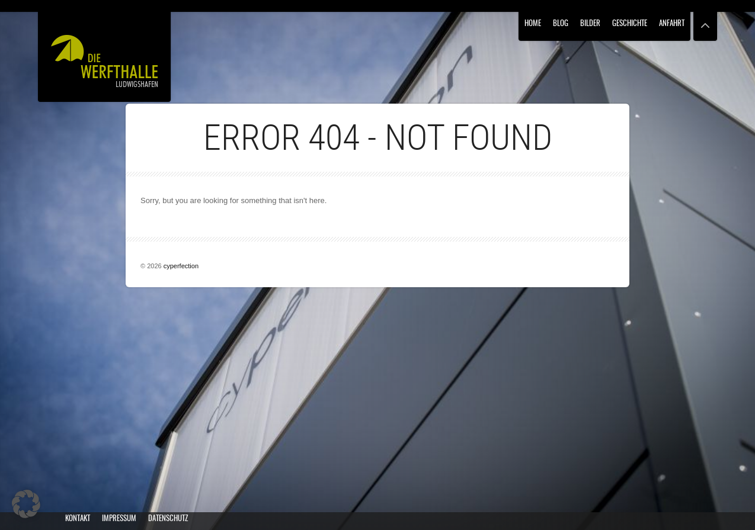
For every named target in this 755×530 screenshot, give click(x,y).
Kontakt (77, 519)
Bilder (590, 24)
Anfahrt (671, 24)
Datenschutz (168, 519)
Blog (560, 24)
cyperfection (181, 265)
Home (532, 24)
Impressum (119, 519)
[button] (26, 504)
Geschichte (629, 24)
